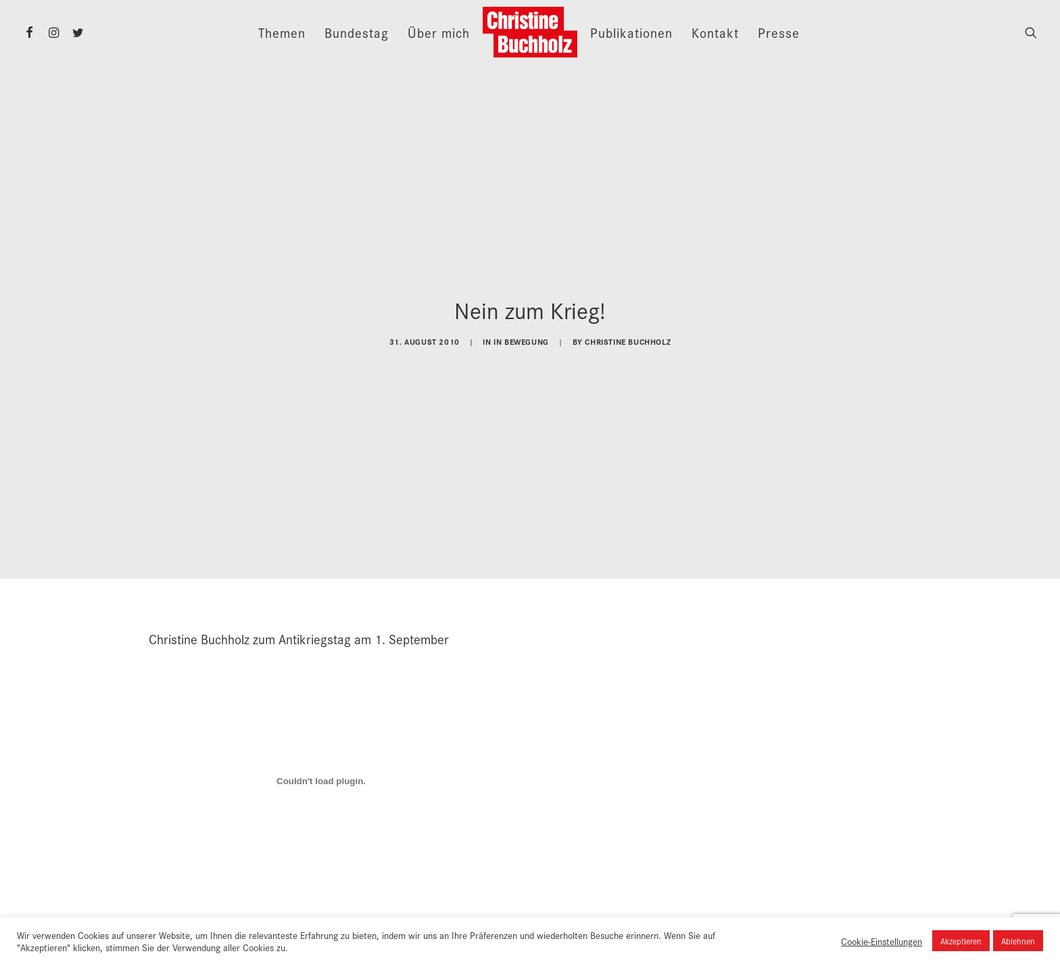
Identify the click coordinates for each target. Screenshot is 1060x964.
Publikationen (631, 32)
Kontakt (715, 32)
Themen (282, 32)
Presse (779, 32)
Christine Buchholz (628, 339)
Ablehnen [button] (1018, 940)
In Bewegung (521, 339)
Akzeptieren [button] (961, 940)
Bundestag (356, 32)
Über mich (439, 32)
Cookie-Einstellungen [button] (881, 941)
